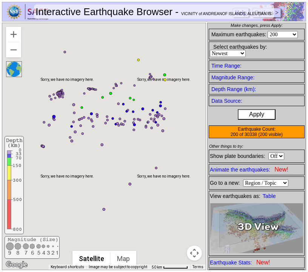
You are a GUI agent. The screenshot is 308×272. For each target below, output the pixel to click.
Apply (256, 114)
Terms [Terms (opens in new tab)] (197, 267)
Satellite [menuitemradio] (91, 259)
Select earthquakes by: (240, 47)
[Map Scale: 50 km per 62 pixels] (169, 267)
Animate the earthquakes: (249, 169)
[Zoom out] (13, 49)
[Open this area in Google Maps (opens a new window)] (16, 265)
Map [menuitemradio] (123, 259)
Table (269, 196)
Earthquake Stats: (240, 262)
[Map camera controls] (194, 253)
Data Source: (226, 101)
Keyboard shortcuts (67, 267)
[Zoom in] (13, 34)
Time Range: (226, 66)
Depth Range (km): (233, 89)
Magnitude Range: (232, 77)
